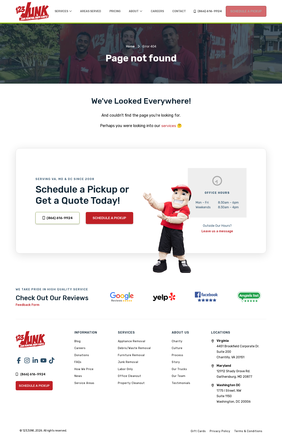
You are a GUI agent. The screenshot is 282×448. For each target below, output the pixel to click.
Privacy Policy (220, 431)
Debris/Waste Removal (134, 348)
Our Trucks (179, 369)
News (78, 376)
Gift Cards (198, 431)
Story (176, 362)
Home (130, 46)
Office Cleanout (129, 376)
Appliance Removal (131, 341)
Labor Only (125, 369)
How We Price (84, 369)
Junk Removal (128, 362)
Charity (177, 341)
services (168, 125)
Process (177, 355)
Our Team (178, 376)
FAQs (77, 362)
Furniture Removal (131, 355)
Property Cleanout (131, 383)
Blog (77, 341)
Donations (81, 355)
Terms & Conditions (248, 431)
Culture (177, 348)
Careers (80, 348)
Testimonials (181, 383)
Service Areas (84, 383)
